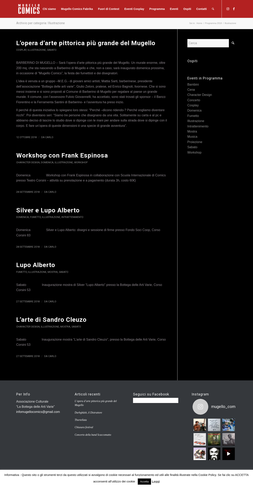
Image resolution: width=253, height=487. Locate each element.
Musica (192, 136)
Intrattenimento (72, 217)
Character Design (28, 162)
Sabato (52, 49)
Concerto (193, 100)
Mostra (53, 271)
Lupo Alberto (35, 265)
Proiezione (194, 142)
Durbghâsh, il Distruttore (88, 412)
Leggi (156, 481)
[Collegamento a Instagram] (228, 9)
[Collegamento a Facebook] (234, 9)
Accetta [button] (144, 481)
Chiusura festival (84, 427)
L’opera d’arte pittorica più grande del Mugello (85, 43)
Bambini (193, 84)
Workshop (81, 162)
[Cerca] (213, 9)
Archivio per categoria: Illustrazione (40, 23)
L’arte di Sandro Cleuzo (51, 319)
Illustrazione (37, 49)
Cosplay (21, 49)
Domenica (47, 162)
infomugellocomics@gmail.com (38, 411)
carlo (49, 137)
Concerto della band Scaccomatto (93, 434)
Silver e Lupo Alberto (48, 210)
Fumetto (35, 217)
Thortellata (81, 419)
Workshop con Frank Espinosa (62, 155)
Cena (191, 89)
